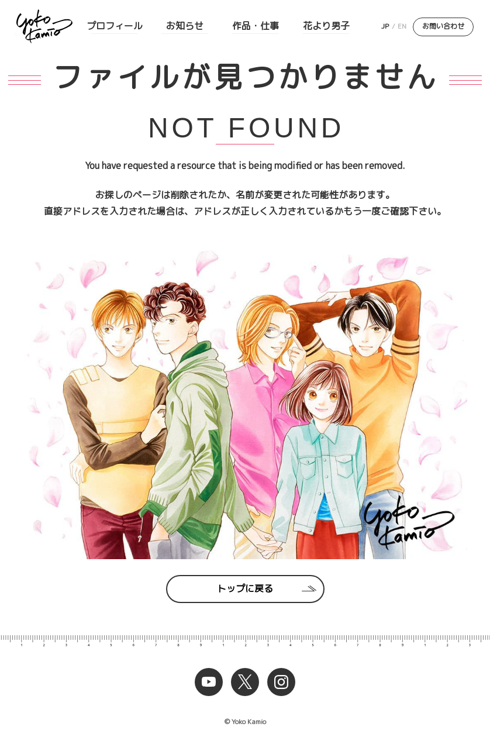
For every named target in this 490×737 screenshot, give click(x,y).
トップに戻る (245, 588)
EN (402, 26)
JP (385, 26)
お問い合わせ (443, 26)
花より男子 (326, 25)
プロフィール (115, 25)
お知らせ (184, 25)
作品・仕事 (255, 25)
